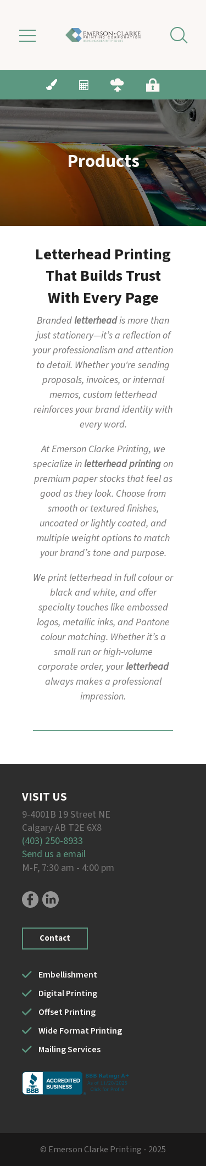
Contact (55, 938)
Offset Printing (67, 1012)
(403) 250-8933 (52, 841)
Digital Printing (67, 993)
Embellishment (67, 975)
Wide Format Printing (80, 1031)
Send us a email (54, 854)
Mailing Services (69, 1049)
